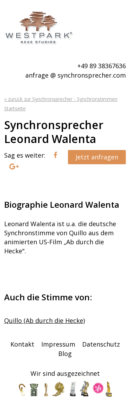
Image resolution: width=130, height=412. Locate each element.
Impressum (58, 344)
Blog (65, 353)
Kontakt (22, 344)
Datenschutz (101, 344)
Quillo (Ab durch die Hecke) (44, 320)
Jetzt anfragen (97, 157)
